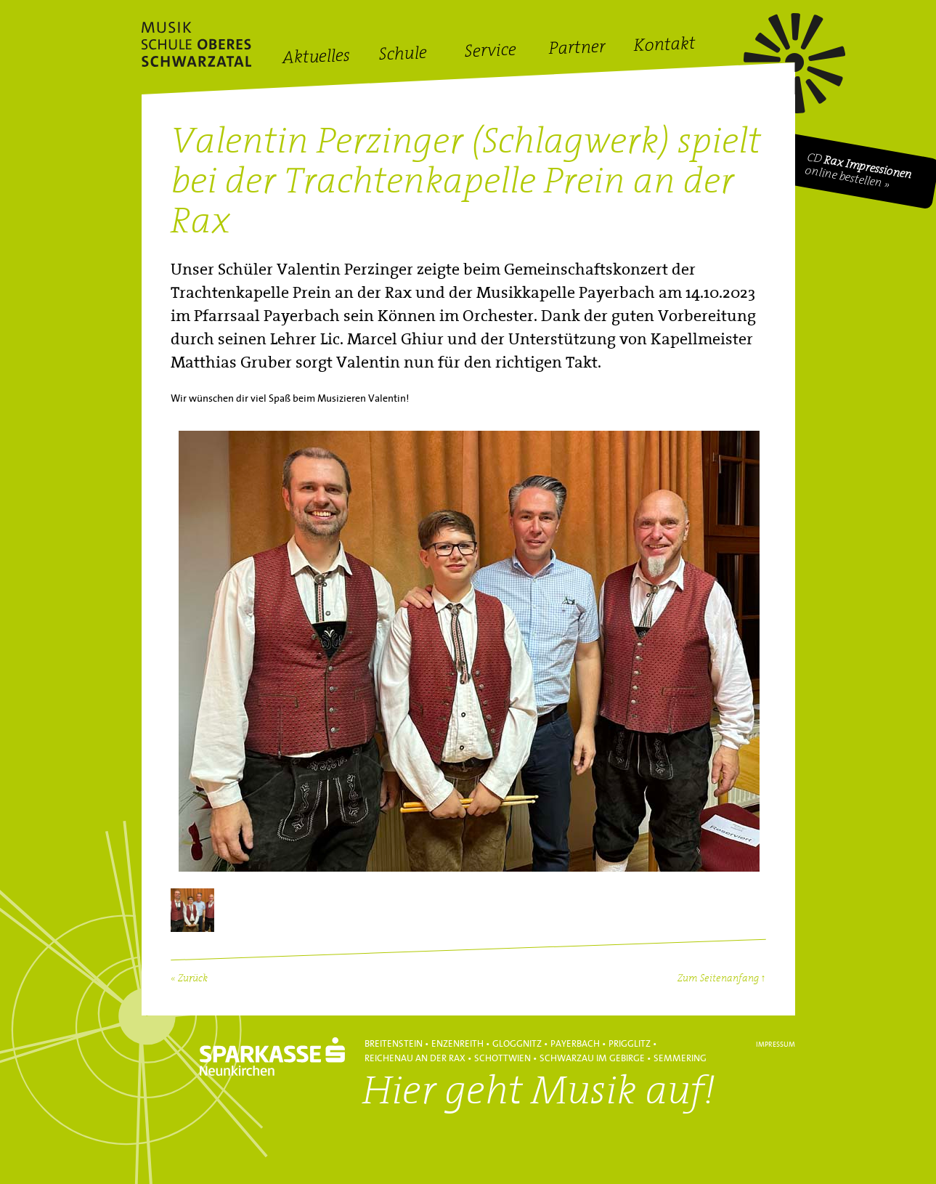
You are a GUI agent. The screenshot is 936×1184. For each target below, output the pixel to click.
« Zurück (189, 978)
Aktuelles (315, 58)
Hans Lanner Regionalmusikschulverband (196, 44)
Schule (402, 55)
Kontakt (664, 46)
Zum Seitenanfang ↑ (721, 978)
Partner (577, 49)
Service (490, 52)
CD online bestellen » (858, 171)
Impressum (775, 1044)
